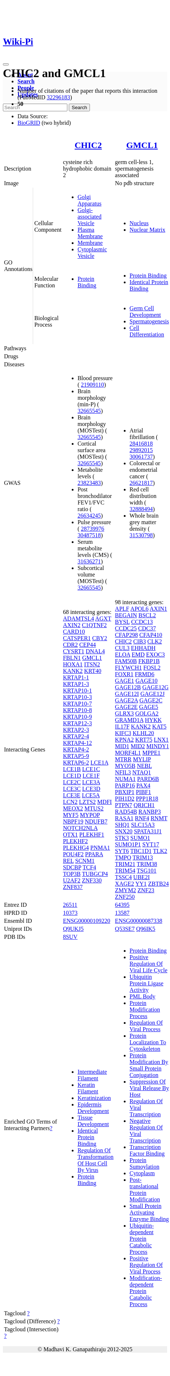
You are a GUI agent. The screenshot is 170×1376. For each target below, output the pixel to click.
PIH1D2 (124, 798)
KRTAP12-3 (77, 723)
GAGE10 (146, 681)
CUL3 (122, 648)
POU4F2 (73, 854)
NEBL (144, 766)
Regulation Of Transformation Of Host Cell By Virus (96, 1160)
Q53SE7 (125, 929)
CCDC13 (142, 622)
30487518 (89, 535)
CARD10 (74, 632)
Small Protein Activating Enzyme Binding (149, 1212)
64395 (122, 905)
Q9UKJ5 (73, 929)
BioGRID (28, 123)
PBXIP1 (124, 792)
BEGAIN (126, 615)
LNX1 (161, 740)
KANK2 (73, 671)
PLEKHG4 (76, 848)
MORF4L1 (128, 753)
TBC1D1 (141, 851)
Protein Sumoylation (144, 1163)
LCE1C (91, 769)
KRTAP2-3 (76, 730)
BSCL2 (147, 615)
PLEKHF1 (91, 834)
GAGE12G (155, 687)
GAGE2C (150, 700)
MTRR (123, 759)
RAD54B (126, 812)
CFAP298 (126, 635)
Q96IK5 (145, 929)
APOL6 (139, 609)
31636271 (89, 561)
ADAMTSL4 (78, 618)
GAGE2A (126, 700)
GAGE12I (127, 694)
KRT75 (143, 740)
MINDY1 (157, 746)
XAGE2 (124, 884)
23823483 (89, 483)
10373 (70, 913)
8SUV (70, 937)
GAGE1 (124, 681)
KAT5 (159, 726)
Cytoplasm (142, 1173)
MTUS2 (93, 808)
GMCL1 (142, 145)
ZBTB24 (158, 884)
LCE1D (72, 776)
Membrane (90, 243)
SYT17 (150, 844)
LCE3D (91, 789)
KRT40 (92, 671)
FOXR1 (124, 674)
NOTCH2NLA (80, 828)
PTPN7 (123, 805)
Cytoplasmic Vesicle (92, 252)
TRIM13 (143, 857)
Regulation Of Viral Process (146, 1026)
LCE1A (99, 762)
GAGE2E (126, 707)
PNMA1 (100, 848)
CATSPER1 (77, 638)
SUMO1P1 (128, 844)
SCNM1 (85, 861)
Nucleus (139, 223)
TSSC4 (123, 877)
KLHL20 (143, 733)
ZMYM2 (125, 890)
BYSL (122, 622)
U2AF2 (71, 880)
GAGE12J (153, 694)
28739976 (92, 529)
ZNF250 (125, 897)
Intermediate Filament (92, 1075)
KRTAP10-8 (77, 710)
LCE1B (72, 769)
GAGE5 (148, 707)
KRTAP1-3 (76, 684)
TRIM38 (147, 864)
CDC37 (147, 628)
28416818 (141, 443)
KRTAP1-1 (76, 677)
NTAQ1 (141, 772)
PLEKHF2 (75, 841)
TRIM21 (125, 864)
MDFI (104, 802)
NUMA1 (125, 779)
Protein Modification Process (145, 1009)
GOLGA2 (146, 713)
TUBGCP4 (95, 874)
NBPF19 (73, 821)
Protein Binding (87, 282)
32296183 (58, 97)
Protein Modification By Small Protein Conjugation (149, 1065)
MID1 (122, 746)
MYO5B (125, 766)
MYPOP (90, 815)
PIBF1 (143, 792)
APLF (122, 609)
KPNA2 (124, 740)
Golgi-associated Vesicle (90, 216)
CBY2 (99, 638)
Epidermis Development (93, 1107)
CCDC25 (126, 628)
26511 (70, 905)
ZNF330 (92, 880)
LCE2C (72, 782)
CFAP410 (150, 635)
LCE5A (91, 795)
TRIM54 (125, 871)
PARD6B (148, 779)
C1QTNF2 (94, 625)
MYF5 (71, 815)
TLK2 (160, 851)
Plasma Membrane (90, 233)
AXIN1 (158, 609)
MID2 (138, 746)
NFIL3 (123, 772)
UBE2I (141, 877)
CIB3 (139, 641)
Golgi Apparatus (90, 200)
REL (68, 861)
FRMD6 (144, 674)
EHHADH (143, 648)
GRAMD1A (129, 720)
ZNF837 (73, 887)
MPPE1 (151, 753)
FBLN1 (72, 658)
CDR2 (70, 645)
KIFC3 (123, 733)
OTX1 (70, 834)
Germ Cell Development (145, 311)
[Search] (35, 107)
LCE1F (91, 776)
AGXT (103, 618)
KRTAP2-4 (76, 736)
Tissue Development (93, 1120)
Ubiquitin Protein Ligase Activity (146, 983)
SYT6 (122, 851)
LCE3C (72, 789)
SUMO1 (140, 838)
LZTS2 (87, 802)
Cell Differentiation (147, 331)
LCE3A (91, 782)
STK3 (122, 838)
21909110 (92, 385)
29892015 (141, 450)
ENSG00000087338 (138, 921)
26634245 (89, 515)
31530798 (141, 535)
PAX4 (143, 785)
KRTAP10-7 (77, 704)
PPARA (94, 854)
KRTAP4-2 (76, 749)
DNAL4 (95, 651)
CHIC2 (88, 145)
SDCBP (72, 867)
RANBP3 (149, 812)
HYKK (153, 720)
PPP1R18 (147, 798)
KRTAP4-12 (77, 743)
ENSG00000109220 (86, 921)
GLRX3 (124, 713)
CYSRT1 (73, 651)
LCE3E (71, 795)
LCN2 (70, 802)
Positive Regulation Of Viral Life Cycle (148, 963)
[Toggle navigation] (6, 64)
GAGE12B (128, 687)
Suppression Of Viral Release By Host (149, 1088)
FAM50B (126, 661)
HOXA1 (73, 664)
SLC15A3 (143, 825)
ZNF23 (146, 890)
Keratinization (94, 1098)
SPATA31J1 (148, 831)
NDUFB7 (96, 821)
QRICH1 (144, 805)
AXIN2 (71, 625)
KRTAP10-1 (77, 690)
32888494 (141, 509)
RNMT (159, 818)
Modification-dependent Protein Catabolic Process (146, 1291)
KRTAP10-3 (77, 697)
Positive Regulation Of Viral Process (146, 1265)
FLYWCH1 (128, 668)
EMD (138, 654)
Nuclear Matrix (147, 230)
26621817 (141, 483)
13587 (122, 913)
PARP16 (125, 785)
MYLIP (142, 759)
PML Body (142, 996)
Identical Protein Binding (88, 1137)
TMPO (123, 857)
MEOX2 (73, 808)
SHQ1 (122, 825)
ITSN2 (92, 664)
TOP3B (72, 874)
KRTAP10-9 (77, 717)
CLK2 (154, 641)
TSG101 (147, 871)
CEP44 (87, 645)
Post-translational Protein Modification (145, 1189)
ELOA (122, 654)
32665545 (89, 411)
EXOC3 (155, 654)
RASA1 (124, 818)
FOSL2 (152, 668)
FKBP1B (149, 661)
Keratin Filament (88, 1088)
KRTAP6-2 (76, 762)
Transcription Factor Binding (147, 1150)
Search (26, 81)
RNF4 (142, 818)
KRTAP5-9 (76, 756)
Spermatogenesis (149, 321)
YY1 (141, 884)
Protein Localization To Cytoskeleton (148, 1042)
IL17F (122, 726)
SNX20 (124, 831)
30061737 (141, 457)
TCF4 (89, 867)
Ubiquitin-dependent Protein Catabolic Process (142, 1239)
